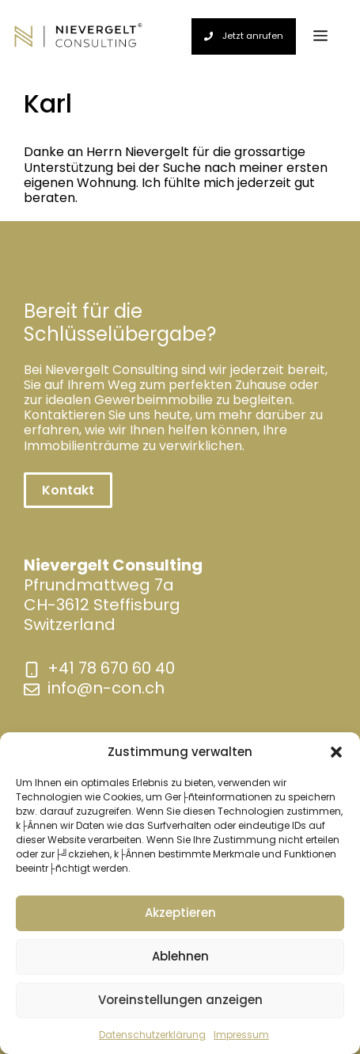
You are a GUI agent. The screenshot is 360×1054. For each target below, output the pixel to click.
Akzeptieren (180, 912)
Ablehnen (180, 956)
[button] (336, 752)
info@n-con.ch (106, 688)
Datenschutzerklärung (152, 1034)
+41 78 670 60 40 (111, 668)
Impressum (241, 1034)
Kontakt (68, 490)
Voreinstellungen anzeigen (180, 999)
